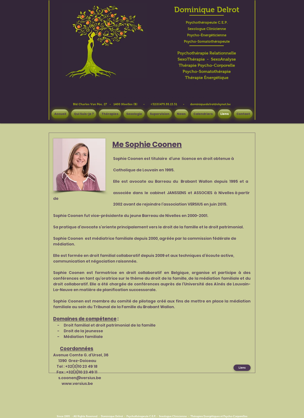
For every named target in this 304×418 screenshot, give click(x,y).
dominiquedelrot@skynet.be (210, 104)
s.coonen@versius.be (79, 377)
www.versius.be (77, 383)
